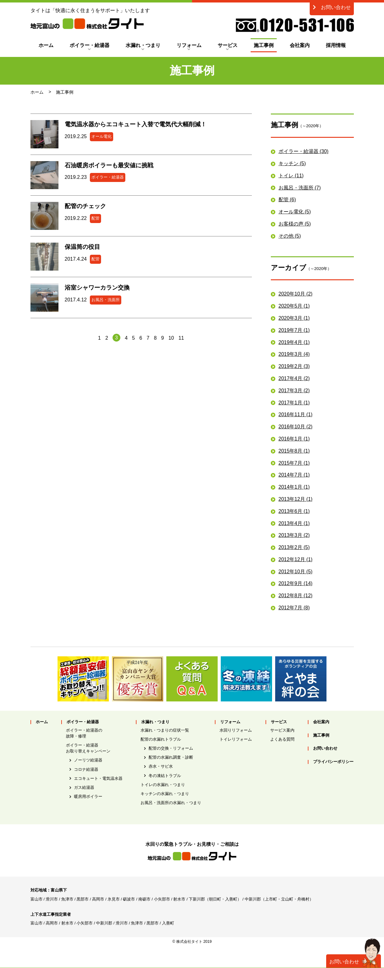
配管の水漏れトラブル (161, 739)
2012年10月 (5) (295, 571)
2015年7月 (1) (294, 463)
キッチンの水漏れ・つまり (165, 793)
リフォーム (189, 45)
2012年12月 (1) (295, 559)
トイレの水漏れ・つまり (163, 784)
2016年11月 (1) (295, 414)
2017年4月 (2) (294, 378)
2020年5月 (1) (294, 306)
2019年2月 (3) (294, 366)
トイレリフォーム (236, 739)
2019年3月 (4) (294, 354)
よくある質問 (282, 739)
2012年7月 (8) (294, 607)
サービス (228, 45)
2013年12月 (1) (295, 499)
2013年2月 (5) (294, 547)
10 (171, 338)
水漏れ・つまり (143, 45)
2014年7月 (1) (294, 474)
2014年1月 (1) (294, 487)
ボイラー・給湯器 (89, 45)
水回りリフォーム (236, 730)
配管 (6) (287, 199)
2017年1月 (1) (294, 402)
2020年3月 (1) (294, 318)
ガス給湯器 (84, 787)
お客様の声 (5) (295, 223)
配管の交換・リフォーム (171, 748)
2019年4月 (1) (294, 342)
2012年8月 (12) (295, 595)
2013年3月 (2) (294, 535)
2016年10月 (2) (295, 426)
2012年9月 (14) (295, 583)
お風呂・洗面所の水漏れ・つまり (171, 802)
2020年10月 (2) (295, 293)
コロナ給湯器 (86, 769)
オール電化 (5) (295, 211)
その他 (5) (290, 236)
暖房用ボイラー (88, 796)
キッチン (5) (292, 163)
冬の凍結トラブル (165, 775)
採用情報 (336, 45)
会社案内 (300, 45)
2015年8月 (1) (294, 451)
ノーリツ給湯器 (88, 760)
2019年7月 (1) (294, 330)
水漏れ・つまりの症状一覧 (165, 730)
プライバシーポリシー (333, 762)
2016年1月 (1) (294, 438)
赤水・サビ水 (161, 766)
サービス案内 (282, 730)
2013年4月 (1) (294, 523)
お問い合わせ (332, 7)
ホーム (46, 45)
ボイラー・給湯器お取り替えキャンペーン (88, 748)
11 (181, 338)
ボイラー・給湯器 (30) (304, 151)
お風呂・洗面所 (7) (300, 187)
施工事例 (264, 45)
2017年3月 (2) (294, 390)
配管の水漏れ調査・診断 (171, 757)
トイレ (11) (291, 175)
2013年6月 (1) (294, 511)
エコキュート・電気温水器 (98, 778)
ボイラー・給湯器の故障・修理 (84, 733)
